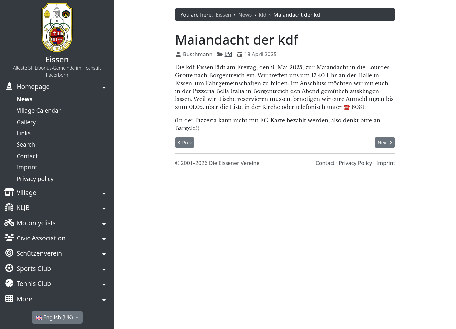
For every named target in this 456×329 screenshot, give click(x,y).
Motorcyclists (30, 223)
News (24, 99)
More (18, 299)
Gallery (26, 122)
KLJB (17, 208)
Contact (27, 156)
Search (26, 144)
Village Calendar (39, 110)
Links (23, 133)
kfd (228, 54)
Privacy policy (35, 179)
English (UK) (55, 317)
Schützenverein (33, 254)
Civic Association (35, 239)
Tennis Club (27, 284)
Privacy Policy (355, 162)
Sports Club (27, 269)
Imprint (27, 167)
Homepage (27, 87)
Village (20, 193)
